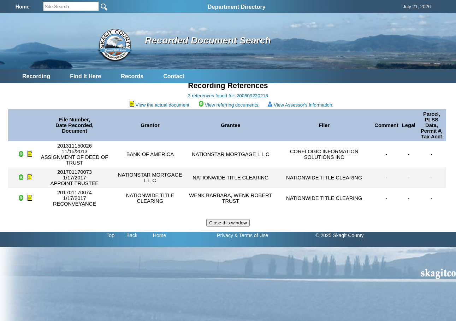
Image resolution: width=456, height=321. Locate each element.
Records (132, 76)
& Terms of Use (251, 235)
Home (159, 235)
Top (110, 235)
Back (131, 235)
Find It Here (85, 76)
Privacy (225, 235)
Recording (36, 76)
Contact (173, 76)
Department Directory (237, 7)
